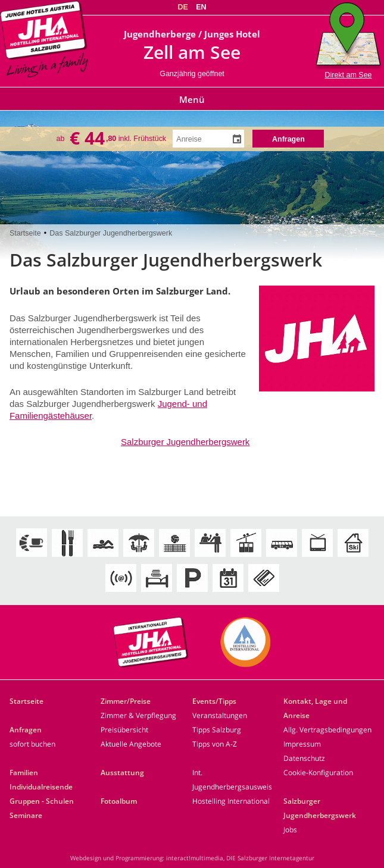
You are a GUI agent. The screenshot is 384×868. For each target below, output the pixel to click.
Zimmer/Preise (126, 701)
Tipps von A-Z (214, 744)
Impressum (302, 744)
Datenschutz (304, 758)
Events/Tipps (214, 701)
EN (201, 7)
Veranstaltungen (219, 715)
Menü (192, 99)
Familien (24, 772)
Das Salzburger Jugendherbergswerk (110, 233)
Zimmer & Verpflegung (138, 715)
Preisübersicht (124, 730)
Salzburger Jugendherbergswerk (185, 442)
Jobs (290, 830)
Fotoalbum (119, 801)
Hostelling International (231, 801)
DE (182, 7)
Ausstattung (122, 772)
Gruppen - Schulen (42, 801)
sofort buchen (32, 744)
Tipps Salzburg (216, 730)
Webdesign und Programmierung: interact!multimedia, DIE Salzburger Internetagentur (192, 858)
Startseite (25, 233)
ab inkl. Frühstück (112, 138)
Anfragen (26, 730)
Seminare (26, 815)
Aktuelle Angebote (131, 744)
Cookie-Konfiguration (318, 772)
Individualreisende (41, 787)
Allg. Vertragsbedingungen (327, 730)
